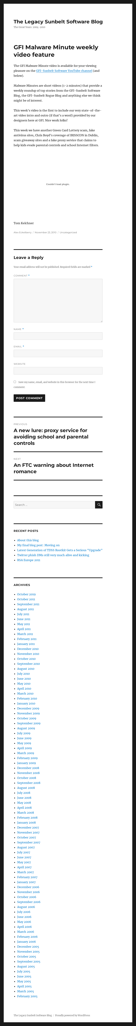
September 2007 (28, 842)
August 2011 (25, 609)
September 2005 (28, 961)
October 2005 (26, 956)
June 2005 (24, 976)
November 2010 (28, 654)
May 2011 (23, 624)
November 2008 (28, 773)
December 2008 (28, 768)
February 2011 (26, 639)
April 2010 (24, 688)
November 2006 (28, 892)
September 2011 (28, 604)
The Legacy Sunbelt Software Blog (58, 22)
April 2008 (24, 807)
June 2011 (23, 619)
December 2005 (28, 946)
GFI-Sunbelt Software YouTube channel (64, 70)
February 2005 (27, 996)
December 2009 (28, 708)
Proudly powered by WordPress (72, 1015)
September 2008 (28, 783)
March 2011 (25, 634)
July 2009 (23, 733)
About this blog (28, 540)
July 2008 (23, 793)
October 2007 (26, 837)
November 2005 (28, 951)
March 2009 (25, 753)
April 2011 (24, 629)
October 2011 (26, 599)
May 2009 (24, 743)
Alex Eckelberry (23, 232)
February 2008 (27, 817)
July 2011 (23, 614)
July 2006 (23, 912)
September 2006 (29, 902)
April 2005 (24, 986)
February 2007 (27, 877)
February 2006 (27, 936)
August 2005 (26, 966)
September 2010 (28, 664)
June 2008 (24, 797)
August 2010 (25, 668)
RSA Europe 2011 (28, 560)
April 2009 (24, 748)
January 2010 (26, 703)
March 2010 (25, 693)
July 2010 (23, 673)
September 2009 (29, 723)
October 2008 (26, 778)
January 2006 (26, 941)
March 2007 (25, 872)
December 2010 (28, 649)
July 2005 (23, 971)
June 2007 (24, 857)
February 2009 (27, 758)
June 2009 (24, 738)
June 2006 (24, 917)
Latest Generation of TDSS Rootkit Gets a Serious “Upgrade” (60, 550)
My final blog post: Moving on (38, 545)
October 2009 (26, 718)
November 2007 (28, 832)
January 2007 (26, 882)
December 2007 (28, 827)
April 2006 (24, 927)
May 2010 (23, 683)
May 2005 (24, 981)
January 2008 (26, 822)
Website (20, 363)
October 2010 (26, 659)
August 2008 (26, 788)
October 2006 (26, 897)
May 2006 (24, 922)
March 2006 (25, 931)
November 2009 (28, 713)
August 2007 (26, 847)
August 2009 (26, 728)
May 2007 (24, 862)
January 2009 (26, 763)
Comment (22, 275)
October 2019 (26, 594)
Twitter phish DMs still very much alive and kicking (53, 555)
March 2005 (25, 991)
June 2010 (24, 678)
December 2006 (28, 887)
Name (19, 329)
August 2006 (26, 907)
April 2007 (24, 867)
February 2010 (27, 698)
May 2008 (24, 802)
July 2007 (23, 852)
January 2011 (26, 644)
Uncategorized (68, 232)
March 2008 (25, 812)
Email (19, 346)
